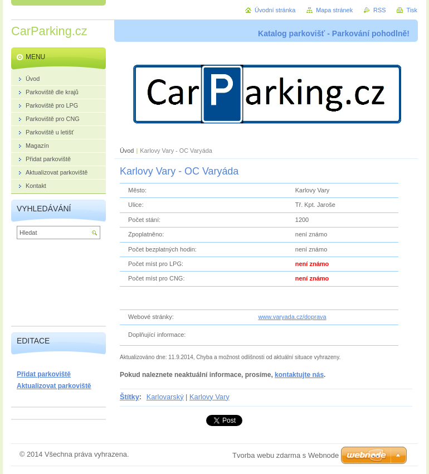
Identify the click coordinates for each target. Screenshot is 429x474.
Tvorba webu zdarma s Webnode (285, 455)
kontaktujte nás (299, 375)
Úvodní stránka (275, 10)
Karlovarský (165, 397)
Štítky (129, 397)
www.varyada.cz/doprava (292, 316)
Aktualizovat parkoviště (54, 386)
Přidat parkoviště (44, 374)
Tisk (411, 10)
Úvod (127, 150)
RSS (379, 10)
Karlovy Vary (209, 397)
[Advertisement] (58, 285)
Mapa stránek (334, 10)
